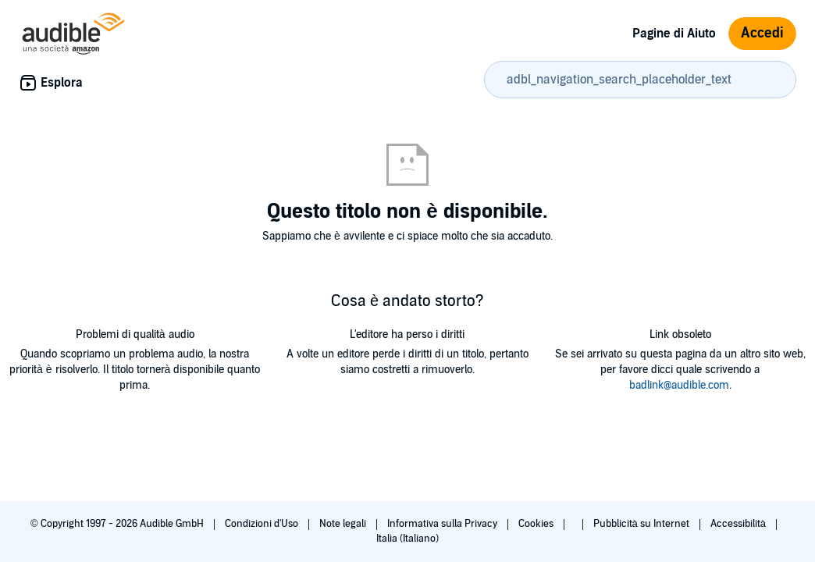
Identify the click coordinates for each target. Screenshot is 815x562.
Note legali (343, 524)
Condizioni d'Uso (263, 524)
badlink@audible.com (679, 385)
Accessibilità (739, 524)
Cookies (537, 524)
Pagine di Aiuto (674, 33)
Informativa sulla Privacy (443, 524)
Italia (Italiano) (407, 538)
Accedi (762, 33)
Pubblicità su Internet (642, 524)
